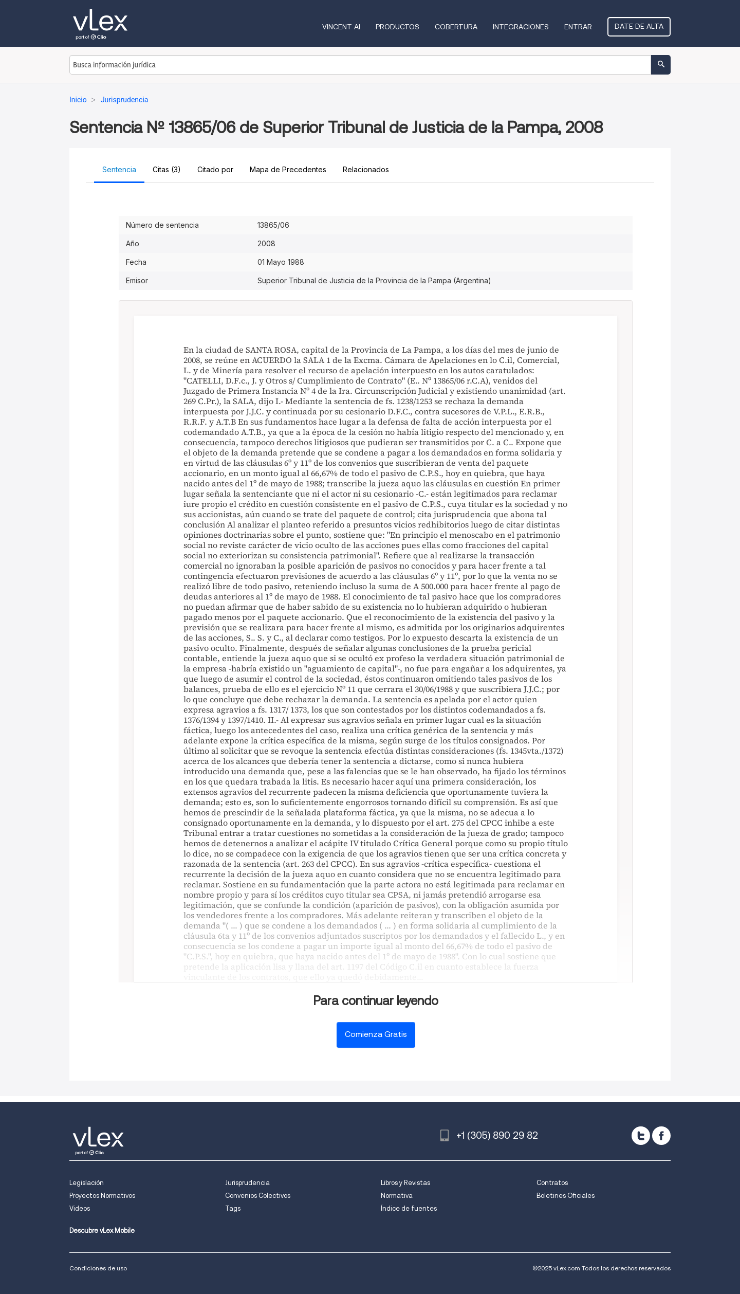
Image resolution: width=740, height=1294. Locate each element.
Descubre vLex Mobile (102, 1230)
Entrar (578, 27)
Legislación (86, 1183)
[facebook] (661, 1135)
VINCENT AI (341, 27)
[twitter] (641, 1135)
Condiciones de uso (98, 1268)
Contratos (552, 1183)
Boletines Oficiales (565, 1195)
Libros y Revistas (405, 1183)
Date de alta (639, 26)
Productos (397, 27)
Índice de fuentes (409, 1208)
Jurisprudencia (247, 1183)
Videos (79, 1208)
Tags (232, 1208)
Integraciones (521, 27)
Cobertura (456, 27)
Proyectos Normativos (102, 1195)
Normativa (397, 1195)
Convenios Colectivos (257, 1195)
